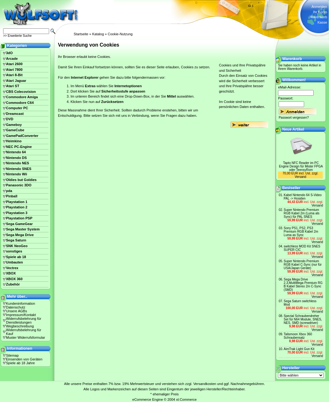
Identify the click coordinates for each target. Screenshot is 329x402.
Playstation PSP (19, 218)
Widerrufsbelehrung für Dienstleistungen (23, 320)
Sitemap (12, 355)
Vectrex (12, 268)
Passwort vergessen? (294, 117)
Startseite (81, 34)
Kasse (322, 22)
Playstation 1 (16, 202)
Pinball (11, 196)
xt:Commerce (186, 399)
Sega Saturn (16, 240)
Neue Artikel (293, 129)
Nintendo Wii (16, 174)
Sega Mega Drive (20, 235)
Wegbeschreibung (20, 326)
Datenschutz (15, 307)
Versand (300, 176)
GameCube (15, 130)
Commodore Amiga (22, 97)
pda (9, 191)
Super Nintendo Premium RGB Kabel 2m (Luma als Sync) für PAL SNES (301, 213)
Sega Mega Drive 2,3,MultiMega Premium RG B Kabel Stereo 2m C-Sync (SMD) (303, 285)
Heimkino (14, 141)
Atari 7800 (14, 69)
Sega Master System (23, 229)
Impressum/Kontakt (21, 315)
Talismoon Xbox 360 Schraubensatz (298, 335)
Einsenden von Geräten (24, 359)
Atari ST (12, 86)
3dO (9, 53)
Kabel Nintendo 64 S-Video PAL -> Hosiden (302, 196)
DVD (9, 119)
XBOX (11, 273)
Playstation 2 (16, 207)
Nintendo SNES (18, 169)
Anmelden (319, 6)
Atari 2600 (14, 64)
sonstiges (14, 251)
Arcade (12, 58)
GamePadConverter (22, 136)
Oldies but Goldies (21, 180)
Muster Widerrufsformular (25, 337)
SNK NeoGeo (16, 246)
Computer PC (17, 108)
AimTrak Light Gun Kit (299, 349)
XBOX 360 (14, 279)
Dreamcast (15, 114)
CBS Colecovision (21, 91)
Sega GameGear (19, 224)
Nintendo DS (16, 158)
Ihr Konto (320, 12)
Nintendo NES (17, 163)
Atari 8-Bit (14, 75)
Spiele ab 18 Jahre (20, 363)
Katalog (98, 34)
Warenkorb (318, 17)
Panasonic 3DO (18, 185)
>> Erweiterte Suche (17, 35)
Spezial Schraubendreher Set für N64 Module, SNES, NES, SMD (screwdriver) (303, 319)
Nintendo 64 (16, 152)
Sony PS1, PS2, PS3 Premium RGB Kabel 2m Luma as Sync (301, 231)
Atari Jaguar (16, 80)
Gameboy (14, 125)
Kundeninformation (20, 303)
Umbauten (14, 262)
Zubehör (13, 284)
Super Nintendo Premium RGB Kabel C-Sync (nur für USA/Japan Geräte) (303, 264)
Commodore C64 (20, 103)
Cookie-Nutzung (120, 34)
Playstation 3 (16, 213)
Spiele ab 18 (16, 257)
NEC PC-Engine (19, 147)
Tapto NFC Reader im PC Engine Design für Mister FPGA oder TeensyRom (301, 166)
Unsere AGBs (16, 311)
